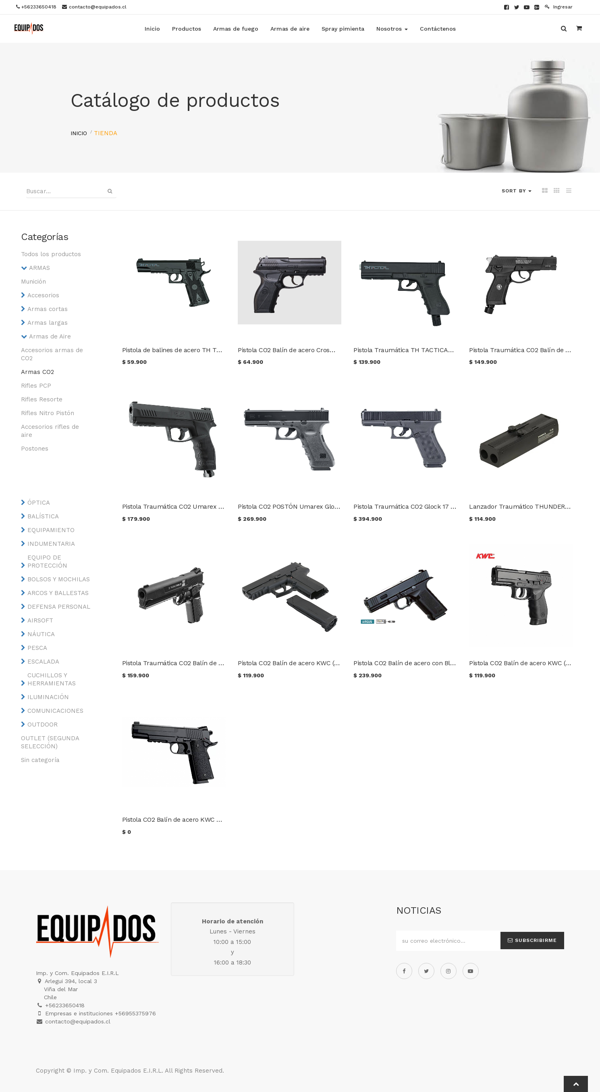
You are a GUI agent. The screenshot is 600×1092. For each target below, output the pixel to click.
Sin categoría (40, 760)
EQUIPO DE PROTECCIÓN (47, 561)
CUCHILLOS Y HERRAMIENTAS (51, 679)
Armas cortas (47, 309)
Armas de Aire (50, 336)
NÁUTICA (41, 634)
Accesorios (43, 295)
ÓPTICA (38, 502)
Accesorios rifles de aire (50, 430)
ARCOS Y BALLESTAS (58, 593)
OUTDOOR (42, 724)
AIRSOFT (40, 620)
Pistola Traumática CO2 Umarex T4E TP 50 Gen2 (194, 506)
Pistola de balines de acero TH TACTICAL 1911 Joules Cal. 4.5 (211, 350)
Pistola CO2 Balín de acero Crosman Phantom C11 (310, 350)
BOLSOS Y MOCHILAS (58, 579)
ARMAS (39, 267)
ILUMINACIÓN (48, 697)
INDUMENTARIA (51, 543)
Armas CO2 (37, 372)
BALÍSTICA (43, 516)
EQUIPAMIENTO (51, 530)
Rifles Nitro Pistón (47, 413)
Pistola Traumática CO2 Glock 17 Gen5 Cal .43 (420, 506)
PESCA (37, 647)
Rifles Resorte (41, 399)
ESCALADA (43, 661)
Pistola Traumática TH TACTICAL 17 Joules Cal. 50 (428, 350)
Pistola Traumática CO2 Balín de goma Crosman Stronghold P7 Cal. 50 (225, 663)
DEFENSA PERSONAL (58, 606)
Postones (34, 448)
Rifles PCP (36, 385)
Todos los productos (51, 254)
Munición (33, 281)
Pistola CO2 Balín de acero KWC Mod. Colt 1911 (189, 819)
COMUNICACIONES (55, 710)
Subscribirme (532, 940)
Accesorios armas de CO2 (52, 354)
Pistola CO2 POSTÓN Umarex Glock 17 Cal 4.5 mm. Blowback (327, 506)
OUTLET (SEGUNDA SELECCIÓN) (50, 742)
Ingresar (559, 7)
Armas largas (47, 322)
